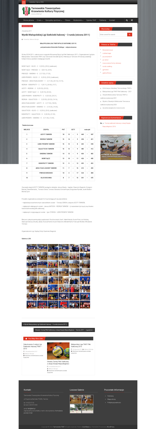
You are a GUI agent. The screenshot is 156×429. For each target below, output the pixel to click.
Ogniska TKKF (91, 20)
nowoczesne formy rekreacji (112, 63)
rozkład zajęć (107, 53)
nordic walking (107, 66)
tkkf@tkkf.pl (31, 408)
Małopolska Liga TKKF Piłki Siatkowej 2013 (81, 345)
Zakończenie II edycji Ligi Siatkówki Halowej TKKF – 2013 (32, 346)
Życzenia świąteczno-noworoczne (114, 108)
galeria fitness (107, 73)
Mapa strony (111, 399)
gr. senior (106, 60)
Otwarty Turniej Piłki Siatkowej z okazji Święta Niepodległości (58, 363)
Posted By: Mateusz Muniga (30, 39)
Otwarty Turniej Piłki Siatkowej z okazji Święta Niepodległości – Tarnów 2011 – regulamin (63, 330)
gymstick (106, 70)
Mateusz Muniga (29, 353)
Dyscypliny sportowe (53, 20)
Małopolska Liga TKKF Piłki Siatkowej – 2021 (117, 91)
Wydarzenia (77, 20)
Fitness (67, 20)
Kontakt (112, 20)
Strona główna (28, 20)
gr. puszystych (107, 56)
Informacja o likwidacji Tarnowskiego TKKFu (117, 88)
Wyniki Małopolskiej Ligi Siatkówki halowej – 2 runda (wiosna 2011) (45, 324)
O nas (39, 20)
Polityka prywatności (114, 402)
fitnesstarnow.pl (108, 50)
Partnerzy (102, 20)
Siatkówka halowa (27, 26)
